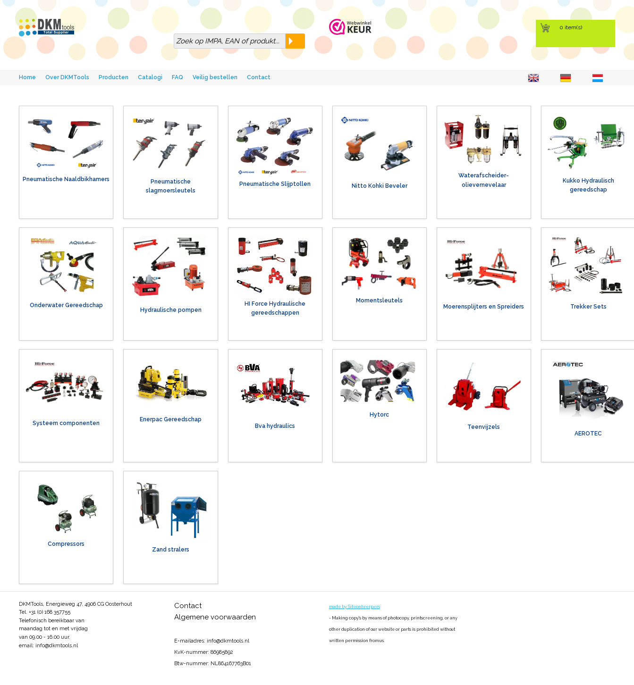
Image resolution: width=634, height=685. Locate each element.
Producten (113, 77)
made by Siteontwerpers (354, 606)
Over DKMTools (67, 77)
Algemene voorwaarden (215, 617)
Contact (259, 77)
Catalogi (150, 77)
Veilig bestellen (215, 77)
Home (27, 77)
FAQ (177, 77)
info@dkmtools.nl (56, 646)
